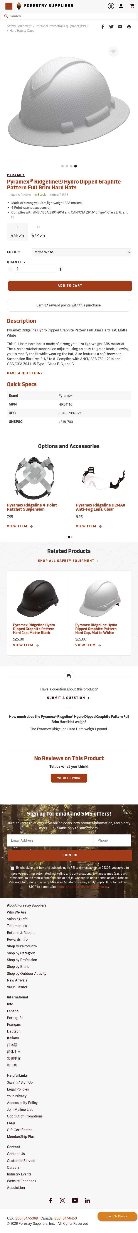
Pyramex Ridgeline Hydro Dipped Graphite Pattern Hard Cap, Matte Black (34, 629)
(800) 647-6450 (65, 1218)
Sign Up (69, 855)
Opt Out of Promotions (25, 1116)
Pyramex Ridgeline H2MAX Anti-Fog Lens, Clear (100, 507)
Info (10, 1004)
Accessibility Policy (22, 1103)
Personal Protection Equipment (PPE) (62, 26)
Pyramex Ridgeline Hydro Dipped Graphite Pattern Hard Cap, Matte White (96, 629)
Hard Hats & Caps (22, 31)
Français (14, 1024)
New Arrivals (17, 980)
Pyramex (16, 175)
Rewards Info (17, 939)
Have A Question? (25, 373)
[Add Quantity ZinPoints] (60, 269)
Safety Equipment (19, 26)
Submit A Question (68, 698)
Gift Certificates (19, 1130)
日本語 (12, 1045)
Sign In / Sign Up (20, 1082)
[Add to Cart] (70, 286)
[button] (69, 537)
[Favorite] (113, 51)
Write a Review (69, 778)
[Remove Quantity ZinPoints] (10, 269)
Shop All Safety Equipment (68, 561)
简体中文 (14, 1051)
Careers (13, 1167)
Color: (13, 252)
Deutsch (13, 1031)
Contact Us (16, 1154)
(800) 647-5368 (26, 1218)
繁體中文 (14, 1058)
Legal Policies (18, 1089)
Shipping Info (17, 919)
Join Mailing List (20, 1109)
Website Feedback (21, 1181)
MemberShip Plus (21, 1136)
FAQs (11, 1123)
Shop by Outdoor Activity (26, 973)
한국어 (12, 1065)
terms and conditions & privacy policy (82, 887)
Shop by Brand (18, 966)
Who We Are (16, 912)
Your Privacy (17, 1096)
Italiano (13, 1038)
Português (15, 1018)
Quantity (16, 262)
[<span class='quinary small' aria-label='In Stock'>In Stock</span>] (40, 195)
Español (13, 1011)
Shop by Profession (22, 960)
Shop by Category (21, 953)
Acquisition (16, 1187)
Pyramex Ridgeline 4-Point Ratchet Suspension (32, 507)
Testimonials (17, 926)
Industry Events (19, 1174)
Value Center (17, 987)
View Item (20, 526)
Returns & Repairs (21, 932)
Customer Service (21, 1161)
